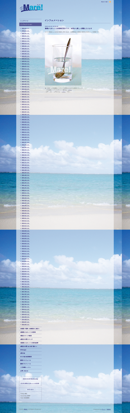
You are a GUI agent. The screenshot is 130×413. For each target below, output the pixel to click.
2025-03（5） (26, 61)
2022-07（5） (26, 142)
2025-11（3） (26, 41)
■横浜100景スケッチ (26, 339)
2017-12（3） (26, 281)
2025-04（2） (26, 58)
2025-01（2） (26, 66)
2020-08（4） (26, 200)
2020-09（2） (26, 198)
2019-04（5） (26, 241)
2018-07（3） (26, 263)
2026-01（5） (26, 36)
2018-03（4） (26, 273)
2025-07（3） (26, 51)
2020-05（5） (26, 208)
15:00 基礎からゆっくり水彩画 (30, 383)
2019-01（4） (26, 248)
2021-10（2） (26, 165)
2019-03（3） (26, 243)
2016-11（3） (26, 311)
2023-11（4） (26, 101)
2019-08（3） (26, 230)
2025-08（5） (26, 48)
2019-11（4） (26, 223)
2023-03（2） (26, 122)
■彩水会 (22, 353)
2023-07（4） (26, 111)
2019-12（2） (26, 220)
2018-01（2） (26, 279)
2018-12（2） (26, 251)
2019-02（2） (26, 246)
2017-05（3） (26, 299)
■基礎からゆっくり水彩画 (28, 332)
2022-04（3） (26, 149)
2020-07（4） (26, 203)
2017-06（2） (26, 296)
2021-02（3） (26, 185)
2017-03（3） (26, 304)
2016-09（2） (26, 317)
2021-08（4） (26, 170)
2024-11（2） (26, 71)
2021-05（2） (26, 177)
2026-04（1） (26, 28)
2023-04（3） (26, 119)
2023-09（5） (26, 106)
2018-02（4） (26, 276)
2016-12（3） (26, 309)
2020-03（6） (26, 213)
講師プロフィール (25, 364)
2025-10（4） (26, 43)
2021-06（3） (26, 175)
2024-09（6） (26, 76)
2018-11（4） (26, 253)
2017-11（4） (26, 284)
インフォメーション (26, 24)
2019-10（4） (26, 225)
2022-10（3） (26, 134)
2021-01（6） (26, 187)
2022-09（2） (26, 137)
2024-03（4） (26, 91)
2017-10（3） (26, 286)
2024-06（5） (26, 84)
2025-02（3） (26, 63)
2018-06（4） (26, 266)
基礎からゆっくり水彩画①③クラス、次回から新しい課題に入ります (68, 28)
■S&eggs (23, 350)
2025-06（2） (26, 53)
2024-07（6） (26, 81)
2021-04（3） (26, 180)
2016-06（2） (26, 324)
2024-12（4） (26, 68)
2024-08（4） (26, 79)
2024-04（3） (26, 89)
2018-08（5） (26, 261)
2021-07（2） (26, 172)
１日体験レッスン (25, 367)
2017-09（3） (26, 289)
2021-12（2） (26, 160)
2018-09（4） (26, 258)
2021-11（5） (26, 162)
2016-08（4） (26, 319)
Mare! (26, 409)
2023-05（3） (26, 117)
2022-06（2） (26, 144)
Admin (109, 409)
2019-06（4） (26, 236)
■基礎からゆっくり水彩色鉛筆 (29, 343)
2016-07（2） (26, 322)
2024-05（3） (26, 86)
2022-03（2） (26, 152)
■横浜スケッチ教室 (26, 335)
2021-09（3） (26, 167)
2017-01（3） (26, 306)
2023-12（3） (26, 99)
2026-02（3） (26, 33)
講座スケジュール (25, 360)
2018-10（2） (26, 256)
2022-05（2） (26, 147)
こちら (70, 90)
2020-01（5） (26, 218)
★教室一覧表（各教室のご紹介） (30, 328)
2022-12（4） (26, 129)
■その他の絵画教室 (26, 356)
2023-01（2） (26, 127)
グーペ (103, 409)
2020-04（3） (26, 210)
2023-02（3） (26, 124)
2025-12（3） (26, 38)
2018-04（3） (26, 271)
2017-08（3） (26, 291)
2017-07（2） (26, 294)
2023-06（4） (26, 114)
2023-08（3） (26, 109)
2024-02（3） (26, 94)
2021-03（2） (26, 182)
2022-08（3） (26, 139)
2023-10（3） (26, 104)
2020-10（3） (26, 195)
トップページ (24, 21)
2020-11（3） (26, 192)
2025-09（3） (26, 46)
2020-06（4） (26, 205)
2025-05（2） (26, 56)
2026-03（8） (26, 30)
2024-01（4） (26, 96)
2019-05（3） (26, 238)
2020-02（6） (26, 215)
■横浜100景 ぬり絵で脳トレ (28, 346)
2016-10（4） (26, 314)
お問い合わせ (24, 371)
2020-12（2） (26, 190)
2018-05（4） (26, 268)
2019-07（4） (26, 233)
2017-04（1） (26, 301)
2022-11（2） (26, 132)
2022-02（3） (26, 155)
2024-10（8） (26, 74)
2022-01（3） (26, 157)
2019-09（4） (26, 228)
